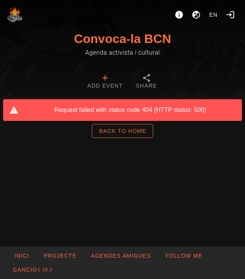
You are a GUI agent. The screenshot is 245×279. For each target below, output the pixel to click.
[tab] (105, 82)
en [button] (213, 15)
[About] (179, 14)
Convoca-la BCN (122, 39)
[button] (120, 256)
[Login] (230, 14)
